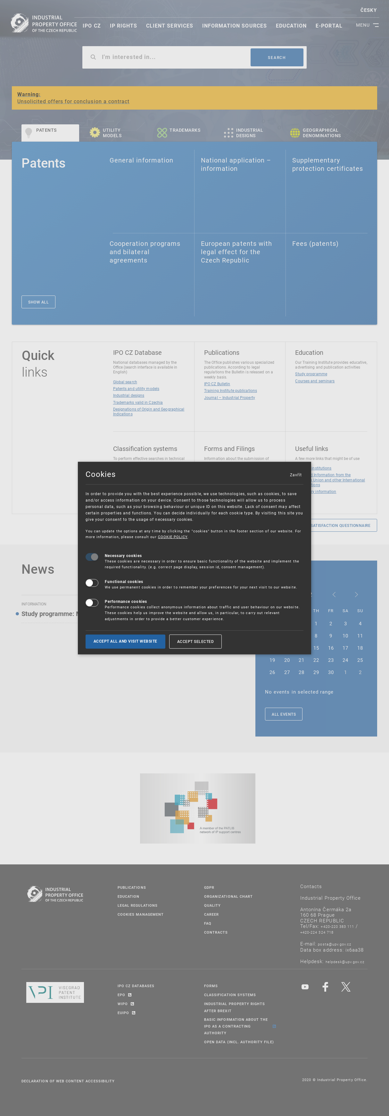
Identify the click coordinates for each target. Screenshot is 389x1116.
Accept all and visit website (125, 641)
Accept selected (195, 641)
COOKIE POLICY (173, 536)
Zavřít (296, 474)
